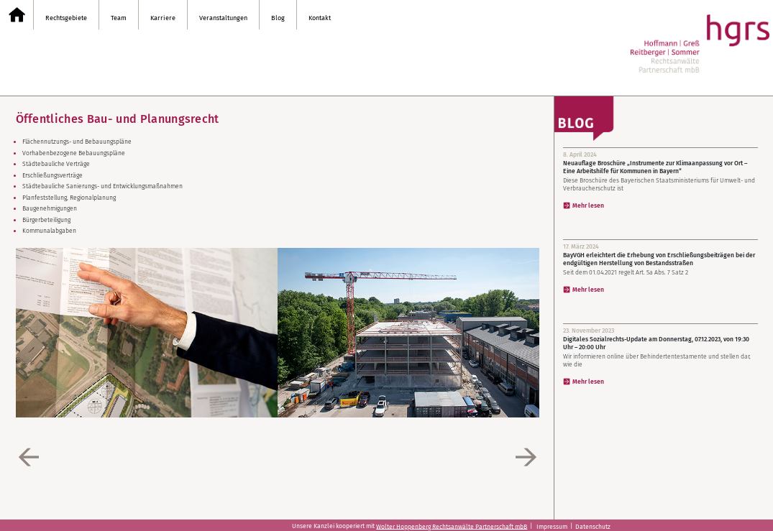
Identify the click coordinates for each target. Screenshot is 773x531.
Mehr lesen (588, 205)
